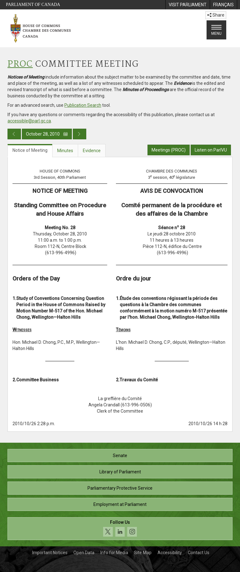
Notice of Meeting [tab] (30, 150)
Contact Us (198, 552)
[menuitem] (187, 4)
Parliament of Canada (33, 4)
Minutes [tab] (65, 150)
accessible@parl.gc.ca (29, 120)
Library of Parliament (120, 471)
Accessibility (170, 552)
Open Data (83, 552)
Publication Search (82, 105)
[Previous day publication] (14, 134)
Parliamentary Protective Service (120, 488)
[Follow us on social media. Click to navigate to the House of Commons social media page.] (120, 528)
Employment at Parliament (120, 504)
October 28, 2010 (47, 134)
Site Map (143, 552)
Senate (120, 455)
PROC (20, 64)
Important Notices (50, 552)
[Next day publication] (79, 134)
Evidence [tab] (92, 150)
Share (215, 15)
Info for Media (114, 552)
